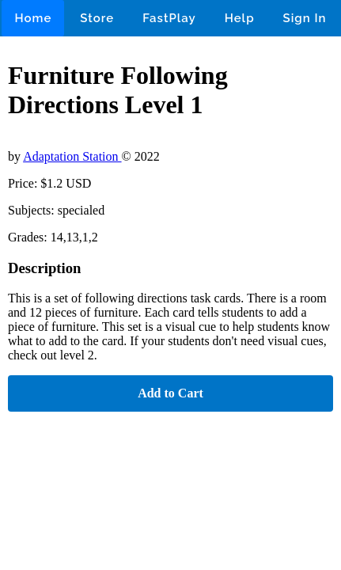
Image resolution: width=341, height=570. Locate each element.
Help (240, 18)
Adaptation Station (72, 156)
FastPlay (169, 18)
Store (97, 18)
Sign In (305, 18)
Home (32, 18)
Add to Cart (170, 393)
